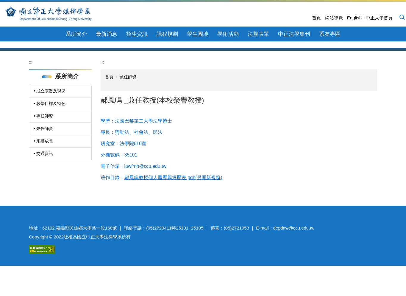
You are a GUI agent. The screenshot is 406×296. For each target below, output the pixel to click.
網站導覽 (334, 17)
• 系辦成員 (43, 180)
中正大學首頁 (379, 17)
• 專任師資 (43, 155)
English (354, 17)
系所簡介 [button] (76, 34)
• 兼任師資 (43, 167)
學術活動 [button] (228, 34)
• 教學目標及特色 (49, 142)
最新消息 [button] (106, 34)
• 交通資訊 (43, 192)
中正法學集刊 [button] (294, 34)
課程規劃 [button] (167, 34)
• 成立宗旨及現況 (49, 130)
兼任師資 (128, 116)
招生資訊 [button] (137, 34)
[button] (402, 17)
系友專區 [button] (330, 34)
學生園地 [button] (197, 34)
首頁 (316, 17)
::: (30, 101)
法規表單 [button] (258, 34)
